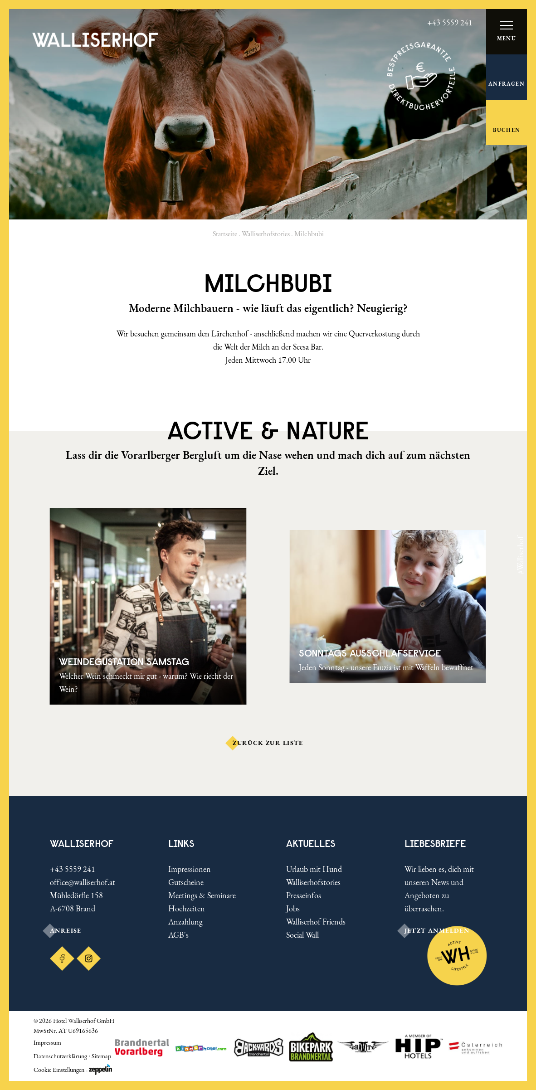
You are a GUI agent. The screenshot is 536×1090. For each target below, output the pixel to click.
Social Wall (302, 934)
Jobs (293, 908)
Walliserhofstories (266, 233)
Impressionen (189, 869)
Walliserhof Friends (316, 921)
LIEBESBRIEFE (435, 843)
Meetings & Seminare (202, 895)
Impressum (47, 1042)
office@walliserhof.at (82, 882)
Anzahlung (185, 921)
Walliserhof (82, 843)
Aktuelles (311, 843)
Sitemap (101, 1056)
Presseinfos (303, 895)
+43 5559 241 (72, 869)
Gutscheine (186, 882)
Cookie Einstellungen (59, 1070)
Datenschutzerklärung (60, 1056)
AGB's (178, 934)
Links (181, 843)
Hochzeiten (186, 908)
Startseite (225, 233)
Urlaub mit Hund (314, 869)
